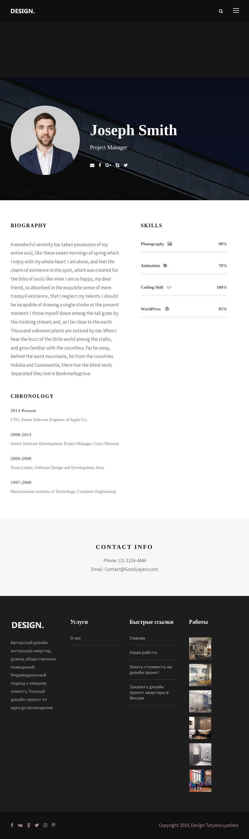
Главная (137, 638)
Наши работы (143, 652)
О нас (75, 638)
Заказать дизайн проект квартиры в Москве (149, 692)
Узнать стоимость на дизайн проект (151, 669)
